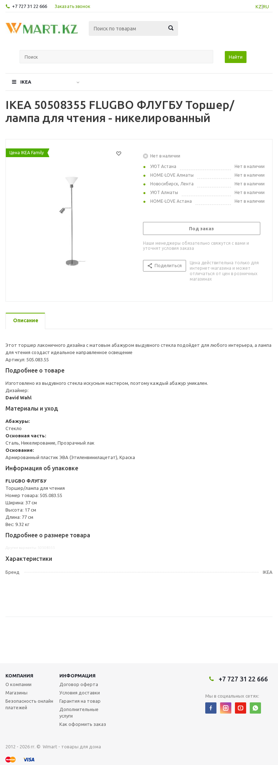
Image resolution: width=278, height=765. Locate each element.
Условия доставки (79, 692)
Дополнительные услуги (78, 712)
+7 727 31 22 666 (29, 6)
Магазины (16, 692)
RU (266, 6)
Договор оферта (78, 684)
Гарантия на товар (80, 700)
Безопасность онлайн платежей (29, 704)
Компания (19, 675)
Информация (77, 675)
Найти (236, 56)
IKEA (25, 81)
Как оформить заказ (82, 724)
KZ (259, 6)
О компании (18, 684)
